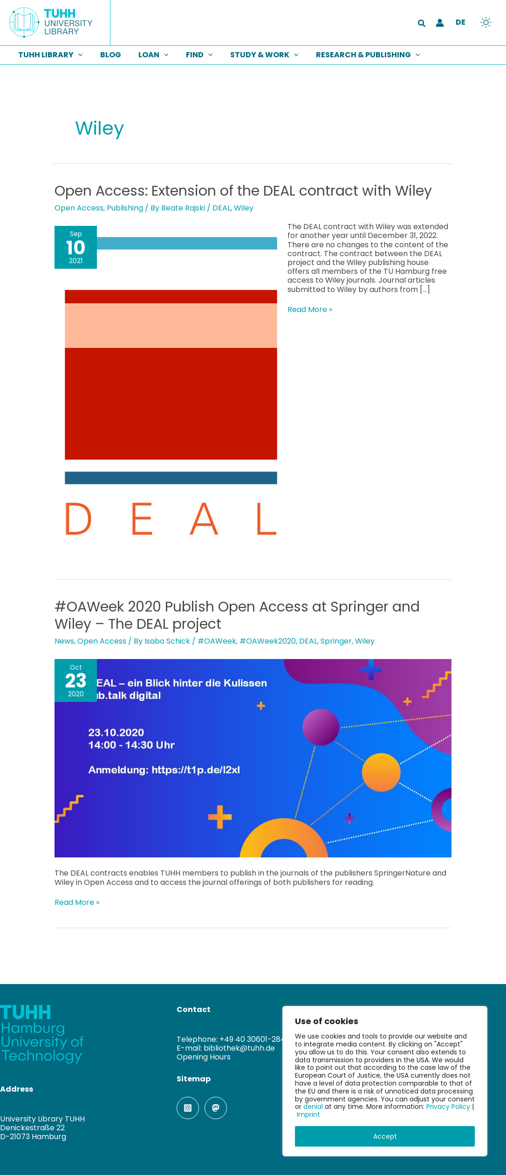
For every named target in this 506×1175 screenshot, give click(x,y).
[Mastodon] (216, 1108)
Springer (336, 641)
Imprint (308, 1114)
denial (313, 1106)
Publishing (125, 208)
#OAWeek (217, 641)
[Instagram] (188, 1108)
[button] (422, 24)
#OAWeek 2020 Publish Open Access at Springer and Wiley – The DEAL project (237, 615)
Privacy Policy (448, 1106)
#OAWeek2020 (267, 641)
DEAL (221, 208)
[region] (384, 1081)
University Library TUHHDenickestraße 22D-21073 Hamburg (42, 1128)
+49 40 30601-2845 (254, 1039)
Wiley (243, 208)
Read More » (309, 309)
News (64, 641)
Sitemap (194, 1078)
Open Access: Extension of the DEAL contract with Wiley (243, 191)
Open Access (79, 208)
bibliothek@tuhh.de (239, 1048)
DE (460, 22)
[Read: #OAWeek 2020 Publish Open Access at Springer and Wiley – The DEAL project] (253, 758)
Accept (385, 1136)
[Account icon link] (440, 23)
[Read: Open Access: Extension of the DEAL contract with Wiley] (171, 389)
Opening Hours (204, 1057)
